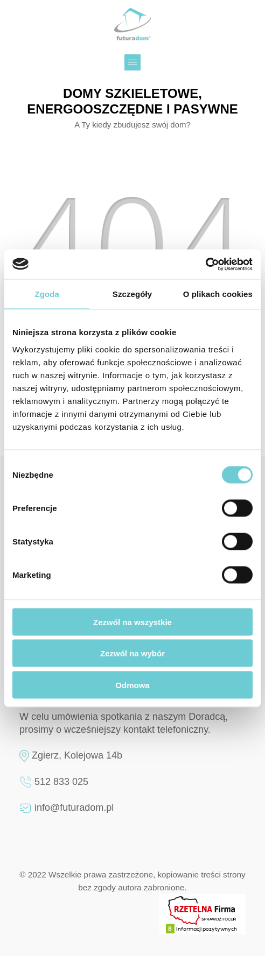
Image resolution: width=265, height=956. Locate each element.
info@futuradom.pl (74, 807)
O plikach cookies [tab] (218, 294)
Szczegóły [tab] (132, 294)
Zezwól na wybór (132, 653)
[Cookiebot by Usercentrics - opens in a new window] (205, 264)
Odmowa (132, 684)
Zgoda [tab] (46, 294)
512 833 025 (61, 781)
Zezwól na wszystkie (132, 621)
